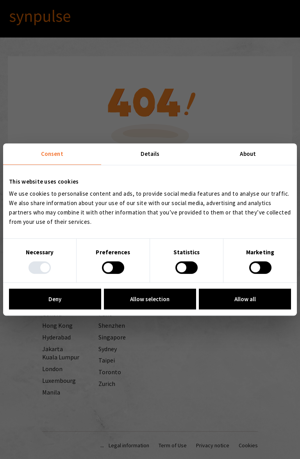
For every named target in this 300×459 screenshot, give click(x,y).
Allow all (245, 299)
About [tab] (248, 153)
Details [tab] (150, 153)
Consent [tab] (52, 153)
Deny (54, 299)
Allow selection (150, 299)
